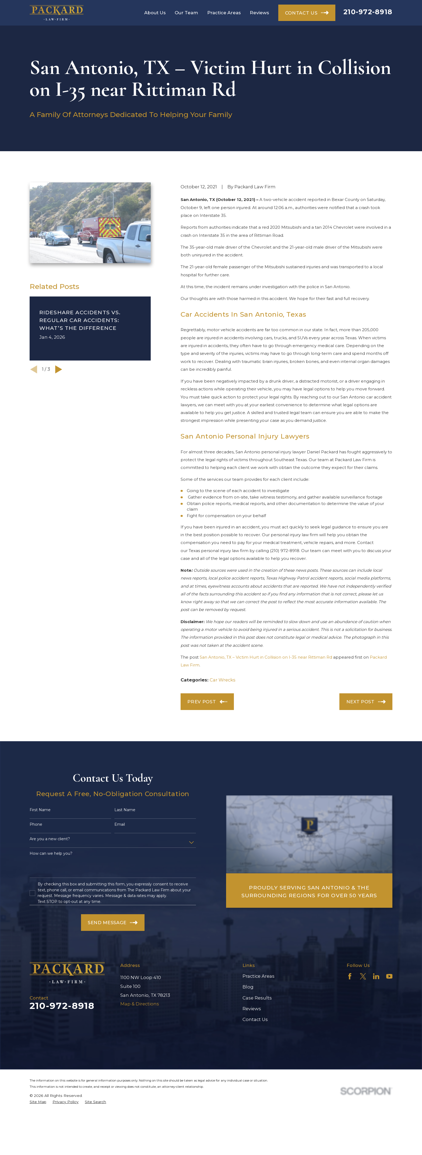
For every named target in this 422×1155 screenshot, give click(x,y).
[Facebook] (350, 976)
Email (119, 824)
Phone (36, 824)
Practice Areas (258, 976)
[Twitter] (363, 976)
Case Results (257, 998)
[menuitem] (38, 1101)
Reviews (251, 1008)
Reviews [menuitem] (259, 12)
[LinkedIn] (376, 976)
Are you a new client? (50, 839)
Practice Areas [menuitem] (224, 12)
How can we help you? (51, 853)
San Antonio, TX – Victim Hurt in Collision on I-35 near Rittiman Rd (266, 657)
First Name (40, 810)
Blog (248, 987)
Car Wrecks (222, 680)
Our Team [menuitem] (186, 12)
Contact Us (255, 1019)
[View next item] (59, 369)
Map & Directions (139, 1003)
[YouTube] (389, 976)
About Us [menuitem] (155, 12)
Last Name (124, 810)
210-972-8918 (367, 12)
